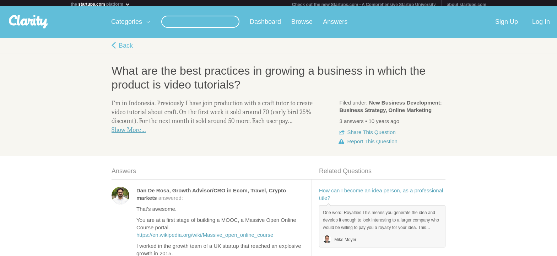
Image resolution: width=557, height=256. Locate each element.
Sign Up (506, 24)
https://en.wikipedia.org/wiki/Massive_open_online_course (204, 238)
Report (372, 144)
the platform (100, 4)
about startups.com (466, 4)
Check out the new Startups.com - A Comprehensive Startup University (364, 4)
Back (126, 48)
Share (371, 135)
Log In (541, 24)
